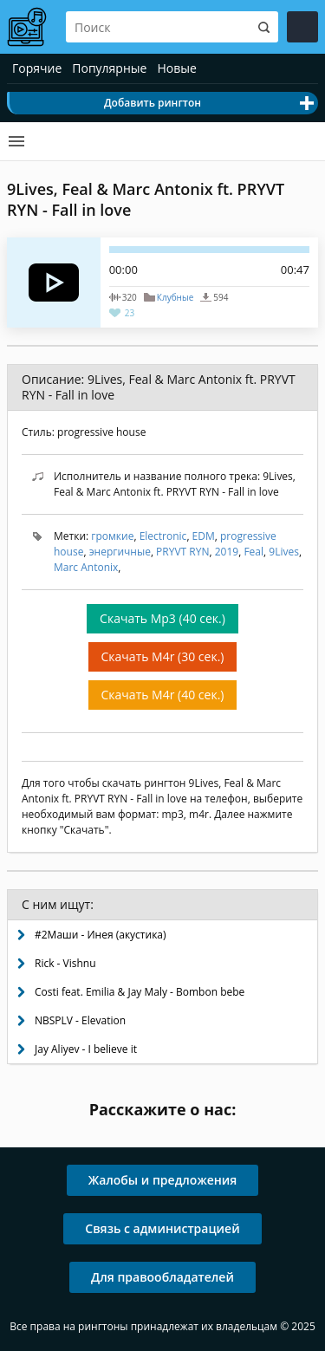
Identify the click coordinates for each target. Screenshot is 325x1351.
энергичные (120, 551)
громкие (112, 536)
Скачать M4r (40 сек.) (162, 694)
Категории (16, 141)
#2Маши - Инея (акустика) (100, 934)
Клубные (175, 297)
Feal (253, 551)
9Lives (284, 551)
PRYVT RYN (182, 551)
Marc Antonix (86, 567)
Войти (302, 26)
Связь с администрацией (162, 1228)
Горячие (37, 68)
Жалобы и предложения (162, 1180)
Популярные (109, 68)
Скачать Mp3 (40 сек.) (162, 618)
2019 (226, 551)
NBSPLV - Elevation (80, 1020)
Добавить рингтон (152, 102)
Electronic (163, 536)
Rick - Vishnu (65, 963)
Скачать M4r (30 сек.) (162, 656)
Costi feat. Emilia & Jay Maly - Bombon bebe (139, 991)
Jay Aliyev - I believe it (86, 1049)
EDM (203, 536)
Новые (176, 68)
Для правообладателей (162, 1277)
